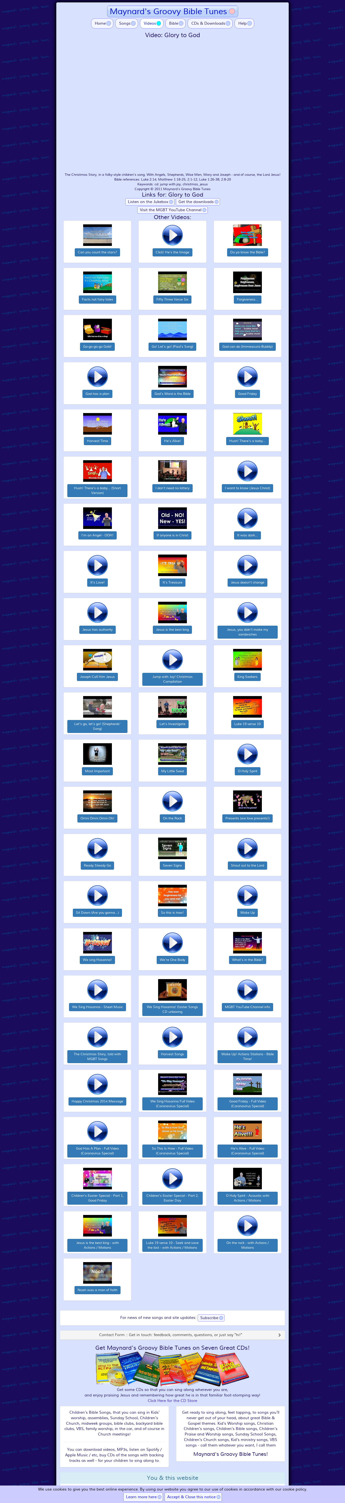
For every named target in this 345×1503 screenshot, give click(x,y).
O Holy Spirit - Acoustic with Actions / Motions (247, 1198)
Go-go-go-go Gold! (97, 347)
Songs (125, 23)
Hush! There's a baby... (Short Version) (97, 490)
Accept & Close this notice (191, 1497)
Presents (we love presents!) (247, 818)
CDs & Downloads (208, 23)
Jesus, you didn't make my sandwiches (247, 632)
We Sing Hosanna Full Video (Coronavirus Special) (172, 1103)
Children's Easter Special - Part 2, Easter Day (172, 1198)
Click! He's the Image (172, 252)
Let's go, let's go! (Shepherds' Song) (97, 726)
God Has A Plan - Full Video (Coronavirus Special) (97, 1150)
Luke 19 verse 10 (247, 724)
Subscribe (209, 1318)
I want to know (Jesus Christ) (247, 488)
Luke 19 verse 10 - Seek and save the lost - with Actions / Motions (172, 1245)
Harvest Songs (172, 1054)
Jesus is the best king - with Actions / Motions (97, 1245)
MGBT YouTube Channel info (247, 1007)
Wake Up (247, 913)
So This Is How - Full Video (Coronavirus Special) (172, 1150)
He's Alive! (172, 441)
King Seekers (247, 677)
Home (100, 23)
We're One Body (172, 960)
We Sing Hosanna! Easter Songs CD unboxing (172, 1009)
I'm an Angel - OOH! (97, 535)
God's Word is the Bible (172, 394)
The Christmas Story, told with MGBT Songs (97, 1056)
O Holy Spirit (247, 771)
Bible (173, 23)
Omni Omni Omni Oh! (97, 818)
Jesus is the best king (172, 630)
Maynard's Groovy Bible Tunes (168, 11)
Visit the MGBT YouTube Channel (170, 210)
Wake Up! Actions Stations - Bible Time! (247, 1056)
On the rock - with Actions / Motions (247, 1245)
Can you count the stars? (97, 252)
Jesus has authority (97, 630)
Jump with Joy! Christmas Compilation (172, 679)
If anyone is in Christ (172, 535)
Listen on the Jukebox (148, 201)
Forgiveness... (247, 299)
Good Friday (247, 394)
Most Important (97, 771)
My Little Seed (172, 771)
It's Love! (97, 582)
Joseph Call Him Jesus (97, 677)
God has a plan (97, 394)
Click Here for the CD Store (172, 1400)
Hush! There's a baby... (247, 441)
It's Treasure (172, 582)
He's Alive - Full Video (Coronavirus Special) (247, 1150)
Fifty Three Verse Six (172, 299)
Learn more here (141, 1497)
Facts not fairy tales (97, 299)
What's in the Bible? (247, 960)
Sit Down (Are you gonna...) (97, 913)
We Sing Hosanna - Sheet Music (97, 1007)
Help (242, 23)
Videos (153, 23)
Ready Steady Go (97, 865)
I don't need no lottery (172, 488)
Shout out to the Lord (247, 865)
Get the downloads (196, 201)
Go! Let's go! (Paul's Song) (172, 347)
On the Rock (172, 818)
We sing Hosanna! (97, 960)
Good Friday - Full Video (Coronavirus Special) (247, 1103)
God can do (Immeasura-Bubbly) (247, 347)
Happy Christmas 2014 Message (97, 1101)
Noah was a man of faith (97, 1290)
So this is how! (172, 913)
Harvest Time (97, 441)
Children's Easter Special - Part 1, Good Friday (97, 1198)
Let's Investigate (172, 724)
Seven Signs (172, 865)
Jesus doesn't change (247, 582)
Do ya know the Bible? (247, 252)
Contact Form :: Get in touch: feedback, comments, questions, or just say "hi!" (170, 1335)
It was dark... (247, 535)
